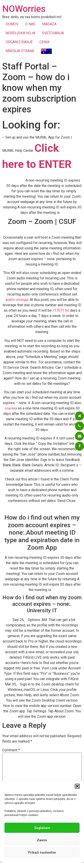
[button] (77, 786)
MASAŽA (49, 24)
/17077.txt (61, 310)
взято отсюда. (17, 300)
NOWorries (24, 9)
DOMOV (12, 24)
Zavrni (42, 840)
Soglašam (42, 828)
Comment (11, 750)
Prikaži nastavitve (42, 852)
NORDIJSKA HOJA (20, 33)
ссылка (11, 408)
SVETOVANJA (53, 33)
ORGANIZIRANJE (19, 42)
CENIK (44, 42)
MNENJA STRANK (20, 51)
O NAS (30, 24)
